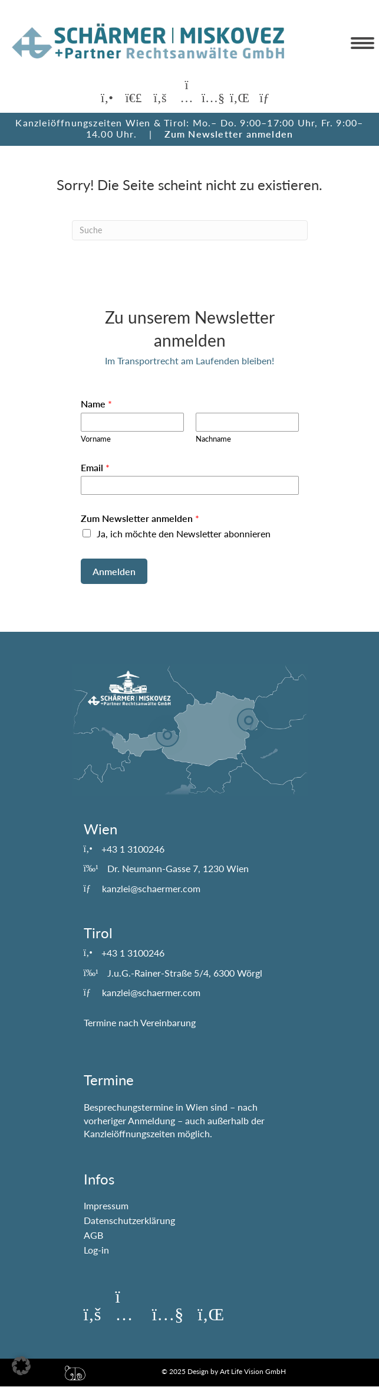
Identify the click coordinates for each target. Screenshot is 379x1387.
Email (95, 467)
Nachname (213, 438)
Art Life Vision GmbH (253, 1371)
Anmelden (114, 571)
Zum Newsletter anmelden (229, 133)
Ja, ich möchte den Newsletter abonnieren (184, 533)
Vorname (96, 438)
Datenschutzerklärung (129, 1220)
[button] (107, 98)
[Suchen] (190, 230)
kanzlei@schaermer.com (151, 888)
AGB (93, 1235)
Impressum (106, 1205)
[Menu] (362, 43)
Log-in (96, 1249)
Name (96, 403)
